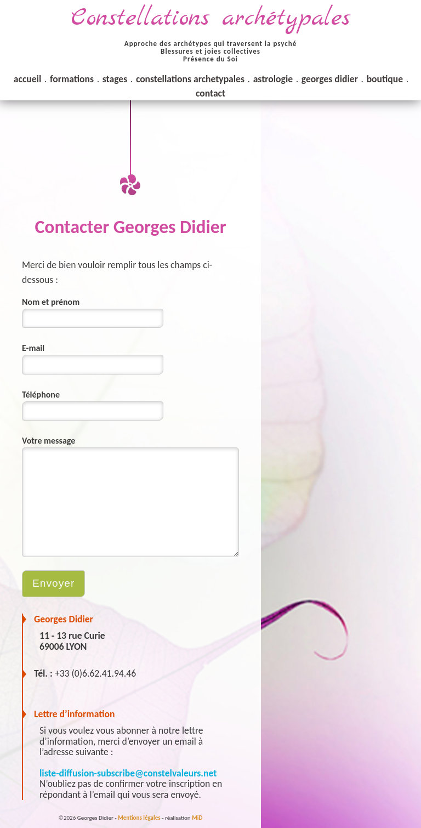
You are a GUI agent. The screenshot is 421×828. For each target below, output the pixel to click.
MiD (197, 817)
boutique (385, 79)
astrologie (273, 79)
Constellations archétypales (210, 18)
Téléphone (41, 394)
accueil (27, 79)
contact (210, 93)
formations (72, 79)
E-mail (33, 348)
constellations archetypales (190, 79)
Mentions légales (139, 817)
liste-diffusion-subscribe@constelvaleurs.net (128, 773)
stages (115, 79)
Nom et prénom (50, 302)
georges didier (329, 79)
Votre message (48, 440)
